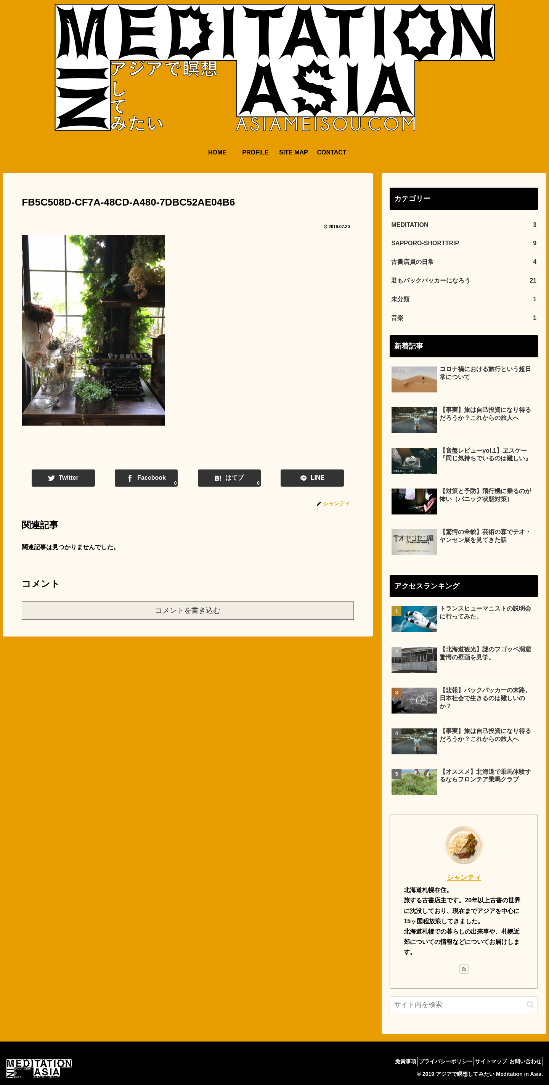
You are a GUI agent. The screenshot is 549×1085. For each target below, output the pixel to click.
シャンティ (464, 877)
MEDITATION (463, 225)
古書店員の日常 (463, 262)
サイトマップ (483, 1061)
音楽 (463, 318)
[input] (464, 1004)
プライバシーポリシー (432, 1061)
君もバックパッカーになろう (463, 280)
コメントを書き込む (187, 610)
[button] (530, 1004)
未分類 (463, 299)
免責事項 (386, 1061)
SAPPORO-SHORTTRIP (463, 243)
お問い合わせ (523, 1061)
